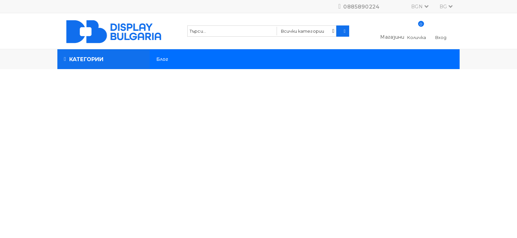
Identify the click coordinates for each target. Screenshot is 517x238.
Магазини (392, 37)
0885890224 (361, 7)
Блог (162, 59)
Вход (441, 37)
